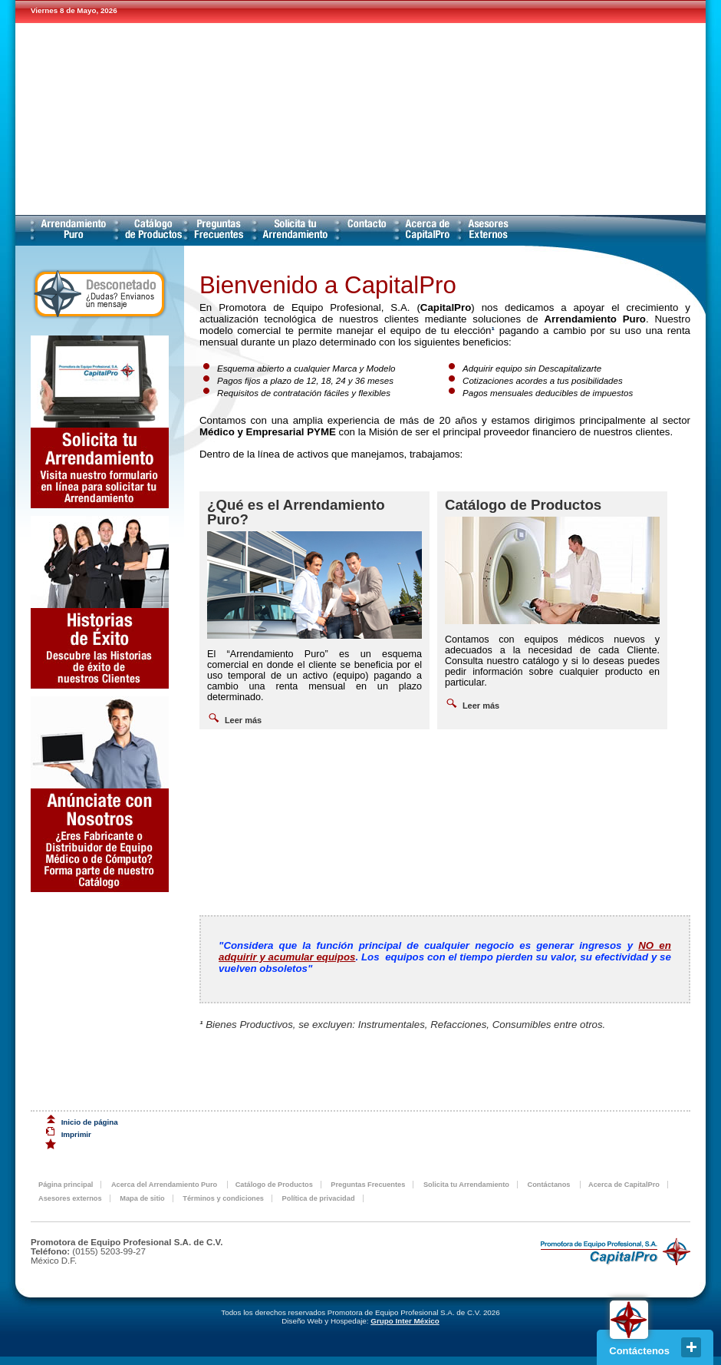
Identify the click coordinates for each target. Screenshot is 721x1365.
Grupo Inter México (404, 1321)
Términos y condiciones (223, 1198)
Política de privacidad (318, 1198)
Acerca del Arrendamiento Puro (74, 230)
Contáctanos (367, 230)
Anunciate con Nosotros (100, 794)
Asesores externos (486, 230)
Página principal (65, 1184)
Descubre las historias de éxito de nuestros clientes (100, 602)
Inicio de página (89, 1122)
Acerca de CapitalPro (428, 230)
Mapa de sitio (142, 1198)
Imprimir (76, 1134)
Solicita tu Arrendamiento (295, 230)
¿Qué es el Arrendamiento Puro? (296, 512)
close (691, 1347)
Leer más (243, 720)
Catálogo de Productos (151, 230)
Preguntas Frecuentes (219, 230)
